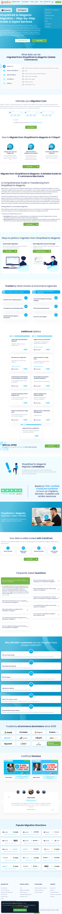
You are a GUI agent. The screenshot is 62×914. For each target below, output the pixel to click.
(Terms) (24, 903)
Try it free (58, 2)
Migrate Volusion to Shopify (10, 858)
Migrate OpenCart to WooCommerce (31, 850)
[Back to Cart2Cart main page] (6, 3)
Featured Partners (39, 890)
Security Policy (5, 543)
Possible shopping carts (25, 894)
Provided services (54, 892)
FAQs (46, 21)
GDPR (2, 898)
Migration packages (24, 890)
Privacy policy (4, 894)
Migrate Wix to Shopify (51, 867)
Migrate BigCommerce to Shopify (51, 850)
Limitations (47, 26)
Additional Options (49, 15)
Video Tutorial (48, 18)
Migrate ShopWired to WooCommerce (31, 833)
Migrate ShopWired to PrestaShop (31, 841)
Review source (31, 809)
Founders (52, 896)
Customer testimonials (55, 894)
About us (52, 890)
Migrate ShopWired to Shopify (10, 833)
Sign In (53, 2)
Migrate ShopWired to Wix (10, 841)
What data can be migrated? (52, 10)
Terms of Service (5, 890)
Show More (32, 224)
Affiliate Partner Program (41, 888)
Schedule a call (23, 896)
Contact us (52, 888)
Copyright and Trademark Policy (8, 901)
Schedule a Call (47, 1)
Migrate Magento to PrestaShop (31, 867)
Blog (41, 1)
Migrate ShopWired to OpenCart (10, 850)
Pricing (31, 1)
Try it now (54, 446)
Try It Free (39, 40)
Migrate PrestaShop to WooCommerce (51, 858)
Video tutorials (23, 892)
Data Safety (48, 24)
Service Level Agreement (7, 892)
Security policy (4, 896)
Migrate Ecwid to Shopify (31, 858)
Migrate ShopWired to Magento (51, 833)
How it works (48, 12)
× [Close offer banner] (37, 903)
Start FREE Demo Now (20, 910)
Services (36, 1)
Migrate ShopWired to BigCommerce (51, 841)
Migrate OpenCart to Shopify (10, 867)
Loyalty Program (39, 892)
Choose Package (43, 251)
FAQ (21, 888)
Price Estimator (22, 40)
